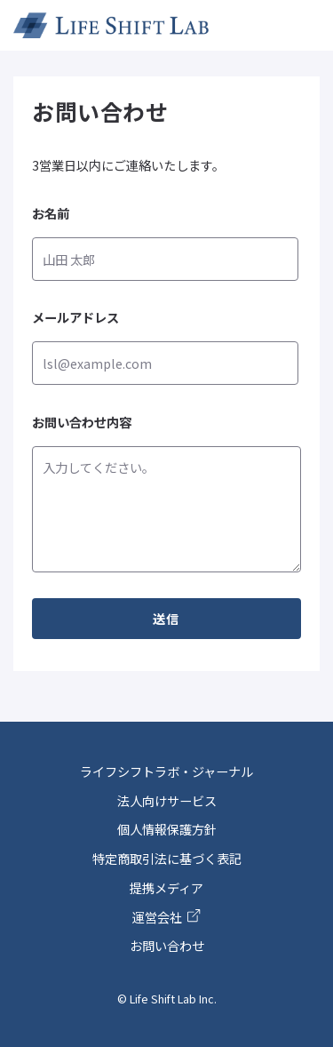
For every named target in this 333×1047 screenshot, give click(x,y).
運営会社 (166, 916)
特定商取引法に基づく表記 (167, 858)
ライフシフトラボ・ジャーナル (166, 771)
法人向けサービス (167, 800)
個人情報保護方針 (167, 828)
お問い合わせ (167, 945)
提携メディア (166, 887)
